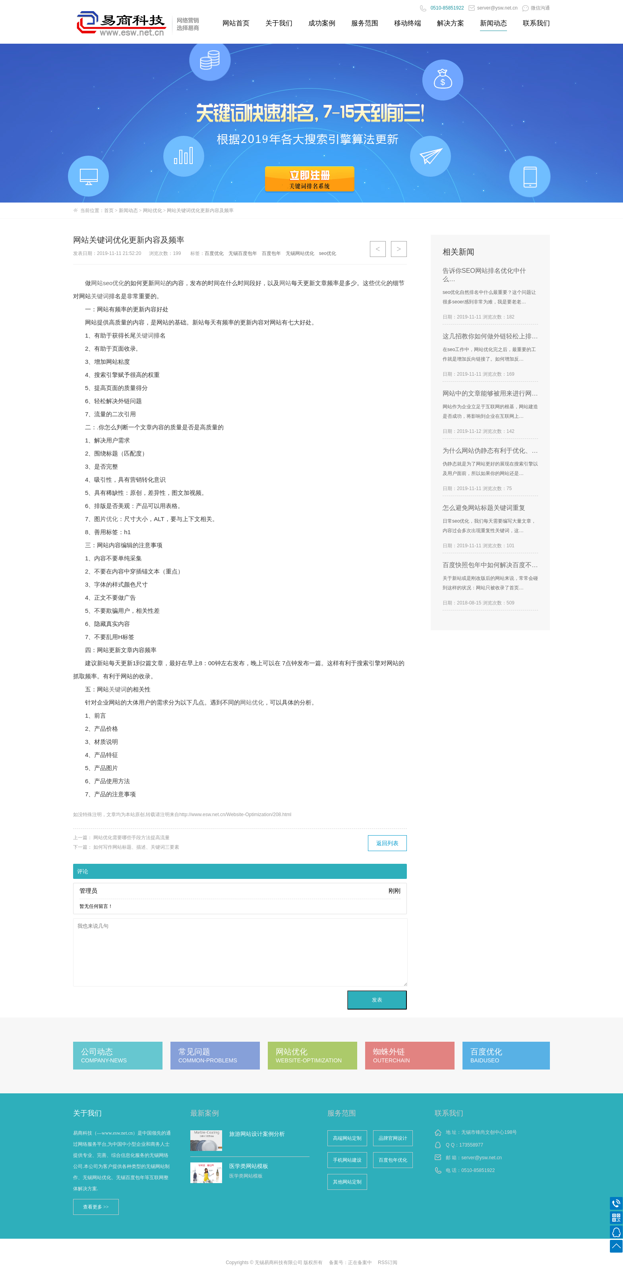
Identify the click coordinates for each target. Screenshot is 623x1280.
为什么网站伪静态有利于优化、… (490, 450)
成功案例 (321, 23)
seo (107, 283)
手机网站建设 (347, 1160)
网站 (97, 283)
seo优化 (327, 253)
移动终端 (407, 23)
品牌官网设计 (393, 1138)
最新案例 (204, 1113)
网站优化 (152, 210)
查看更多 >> (96, 1207)
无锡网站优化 (300, 253)
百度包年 (271, 253)
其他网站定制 (347, 1182)
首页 (109, 210)
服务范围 (364, 23)
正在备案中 (360, 1262)
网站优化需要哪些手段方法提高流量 (131, 837)
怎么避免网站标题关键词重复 (484, 507)
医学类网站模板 (248, 1166)
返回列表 (387, 843)
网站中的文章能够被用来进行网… (490, 393)
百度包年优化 (393, 1160)
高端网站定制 (347, 1138)
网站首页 (236, 23)
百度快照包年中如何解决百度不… (490, 565)
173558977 (471, 1145)
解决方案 (450, 23)
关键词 (100, 296)
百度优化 (214, 253)
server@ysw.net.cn (493, 8)
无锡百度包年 (242, 253)
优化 (118, 283)
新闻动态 (493, 23)
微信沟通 (536, 8)
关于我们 (278, 23)
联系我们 (536, 23)
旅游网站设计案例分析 (257, 1134)
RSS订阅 (387, 1262)
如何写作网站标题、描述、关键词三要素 (136, 847)
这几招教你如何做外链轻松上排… (490, 336)
